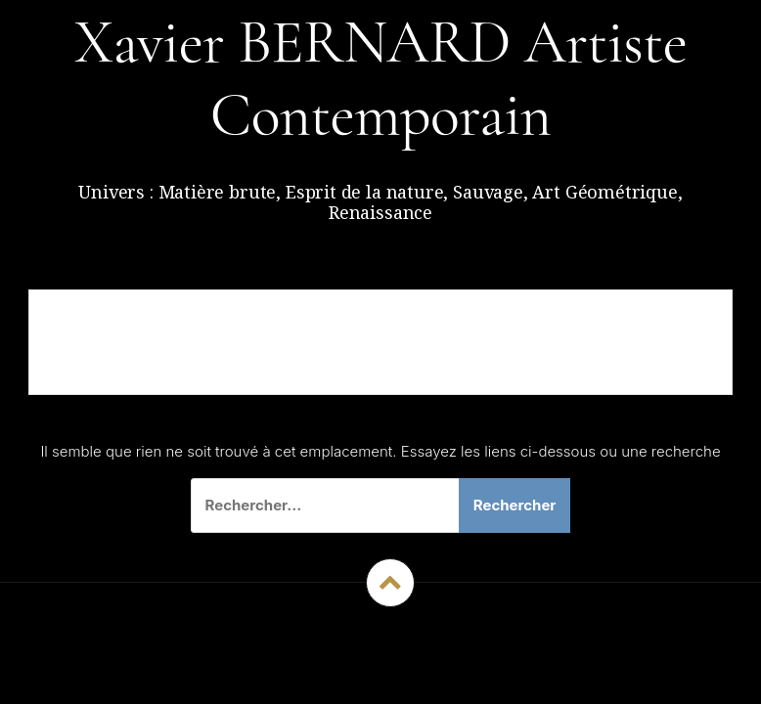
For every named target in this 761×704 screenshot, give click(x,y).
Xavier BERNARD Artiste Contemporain (381, 79)
